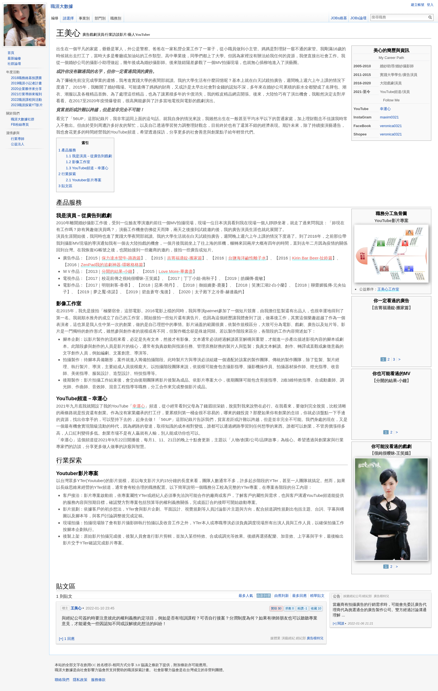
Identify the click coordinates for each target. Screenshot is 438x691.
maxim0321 (389, 117)
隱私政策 (80, 680)
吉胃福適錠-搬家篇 (184, 258)
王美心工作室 (388, 289)
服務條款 (98, 680)
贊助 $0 (276, 608)
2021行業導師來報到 (26, 94)
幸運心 (385, 109)
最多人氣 (246, 596)
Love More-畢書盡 (176, 271)
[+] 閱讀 (338, 623)
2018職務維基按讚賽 (26, 78)
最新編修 (14, 58)
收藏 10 (316, 608)
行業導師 (17, 139)
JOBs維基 (339, 18)
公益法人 (17, 144)
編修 (54, 18)
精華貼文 (317, 596)
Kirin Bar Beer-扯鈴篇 (312, 258)
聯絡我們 (62, 680)
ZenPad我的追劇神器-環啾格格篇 (112, 264)
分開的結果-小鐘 (117, 271)
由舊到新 (281, 596)
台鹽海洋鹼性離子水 (247, 258)
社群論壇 (14, 64)
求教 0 (289, 608)
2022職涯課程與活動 (26, 100)
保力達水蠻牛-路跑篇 (121, 258)
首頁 (11, 53)
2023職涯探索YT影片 (27, 105)
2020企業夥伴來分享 (26, 89)
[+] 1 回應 (67, 639)
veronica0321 (391, 126)
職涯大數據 (62, 6)
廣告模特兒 (315, 638)
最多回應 (299, 596)
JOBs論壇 (358, 18)
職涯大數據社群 (22, 119)
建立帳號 (417, 5)
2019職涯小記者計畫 (26, 83)
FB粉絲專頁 (19, 125)
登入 (430, 5)
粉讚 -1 (302, 608)
